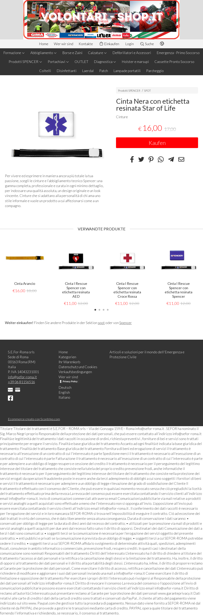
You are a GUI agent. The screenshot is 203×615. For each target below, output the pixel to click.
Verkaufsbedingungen (75, 371)
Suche (147, 44)
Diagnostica (105, 61)
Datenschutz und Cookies (78, 366)
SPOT (147, 90)
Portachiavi (58, 61)
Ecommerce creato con (34, 419)
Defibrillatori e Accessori (131, 52)
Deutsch (65, 387)
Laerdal (88, 70)
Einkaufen (109, 43)
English (64, 392)
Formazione (14, 52)
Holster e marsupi (135, 61)
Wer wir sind (63, 44)
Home (43, 44)
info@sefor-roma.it (22, 377)
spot (101, 322)
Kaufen (157, 142)
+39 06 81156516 (21, 381)
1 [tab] (95, 309)
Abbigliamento (43, 52)
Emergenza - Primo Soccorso (178, 52)
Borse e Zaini (72, 52)
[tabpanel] (24, 265)
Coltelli (45, 70)
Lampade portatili (127, 70)
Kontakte (86, 44)
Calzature (97, 52)
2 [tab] (99, 309)
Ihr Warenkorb (69, 361)
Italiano (64, 397)
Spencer (125, 322)
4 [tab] (107, 309)
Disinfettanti (67, 70)
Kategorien (67, 357)
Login (129, 44)
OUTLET (81, 61)
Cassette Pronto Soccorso (174, 61)
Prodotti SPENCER (25, 61)
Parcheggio (155, 70)
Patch (103, 70)
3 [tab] (103, 309)
